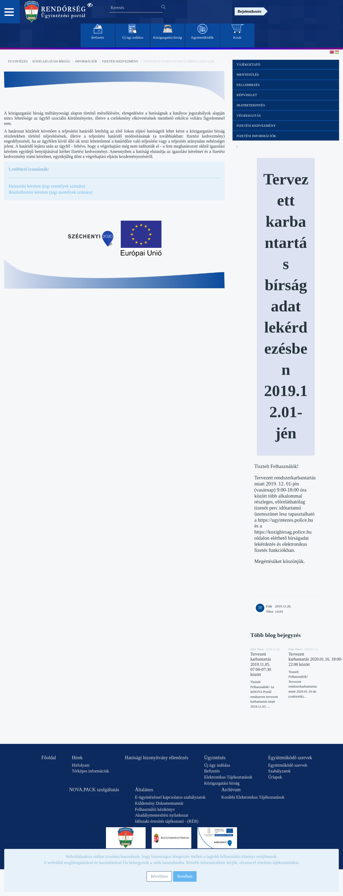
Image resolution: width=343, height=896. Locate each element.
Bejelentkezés (249, 11)
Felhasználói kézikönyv (155, 809)
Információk (86, 61)
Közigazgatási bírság (51, 61)
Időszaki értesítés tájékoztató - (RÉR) (166, 821)
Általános (144, 789)
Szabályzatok (279, 771)
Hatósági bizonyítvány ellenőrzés (156, 757)
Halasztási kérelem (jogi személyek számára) (47, 186)
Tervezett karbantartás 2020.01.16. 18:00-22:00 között (315, 659)
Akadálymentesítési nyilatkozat (161, 815)
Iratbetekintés (251, 105)
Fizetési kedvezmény (120, 61)
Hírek (77, 757)
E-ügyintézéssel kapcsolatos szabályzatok (170, 797)
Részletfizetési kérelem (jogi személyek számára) (50, 192)
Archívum (230, 789)
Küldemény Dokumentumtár (159, 803)
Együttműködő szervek (290, 757)
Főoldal (48, 757)
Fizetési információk (256, 136)
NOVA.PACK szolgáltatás (94, 789)
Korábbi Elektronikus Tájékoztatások (252, 797)
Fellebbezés (248, 85)
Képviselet (247, 95)
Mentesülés (248, 74)
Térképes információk (90, 771)
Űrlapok (275, 777)
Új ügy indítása (217, 765)
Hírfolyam (81, 765)
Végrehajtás (249, 115)
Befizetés (212, 771)
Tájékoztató (248, 64)
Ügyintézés (18, 61)
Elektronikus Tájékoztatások (228, 777)
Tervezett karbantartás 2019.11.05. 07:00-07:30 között (260, 664)
